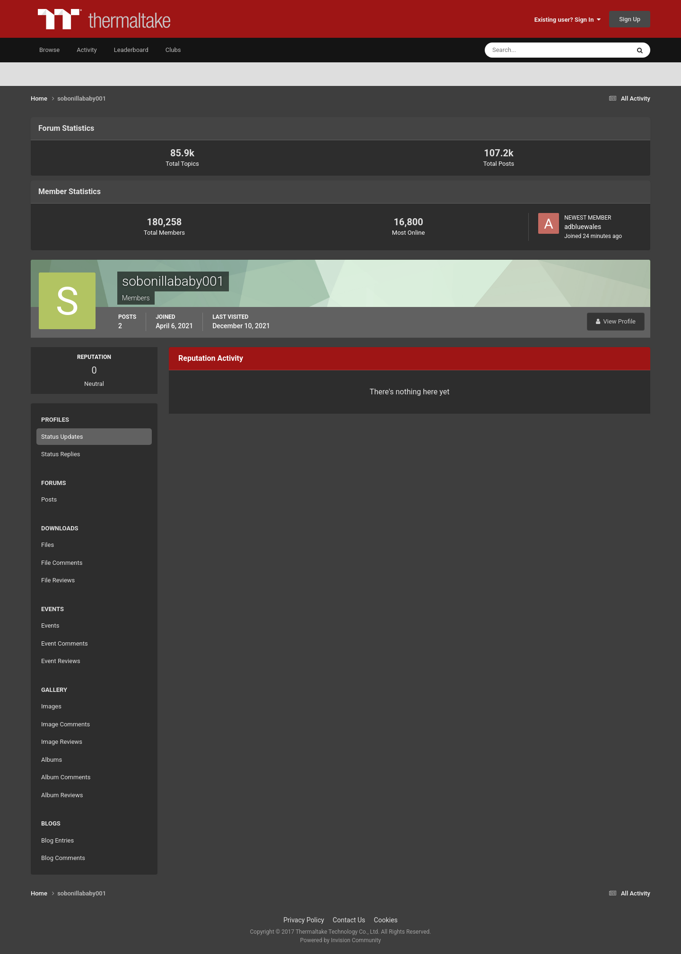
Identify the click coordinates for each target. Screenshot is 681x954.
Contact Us (349, 920)
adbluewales (582, 226)
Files (47, 544)
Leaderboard (131, 49)
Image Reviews (61, 741)
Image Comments (65, 724)
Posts (49, 499)
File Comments (61, 562)
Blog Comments (63, 857)
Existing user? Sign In (567, 19)
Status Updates (62, 436)
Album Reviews (62, 795)
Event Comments (64, 643)
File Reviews (58, 580)
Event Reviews (60, 660)
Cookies (386, 920)
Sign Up (629, 19)
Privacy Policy (303, 920)
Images (51, 706)
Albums (51, 759)
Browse (49, 49)
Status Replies (60, 454)
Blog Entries (57, 840)
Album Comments (65, 777)
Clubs (173, 49)
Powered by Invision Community (340, 940)
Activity (87, 49)
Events (50, 625)
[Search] (528, 50)
